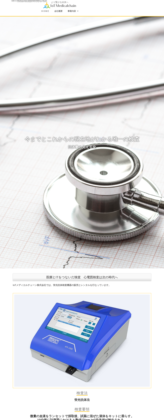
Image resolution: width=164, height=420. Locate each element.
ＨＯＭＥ (44, 11)
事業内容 (73, 11)
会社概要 (58, 11)
